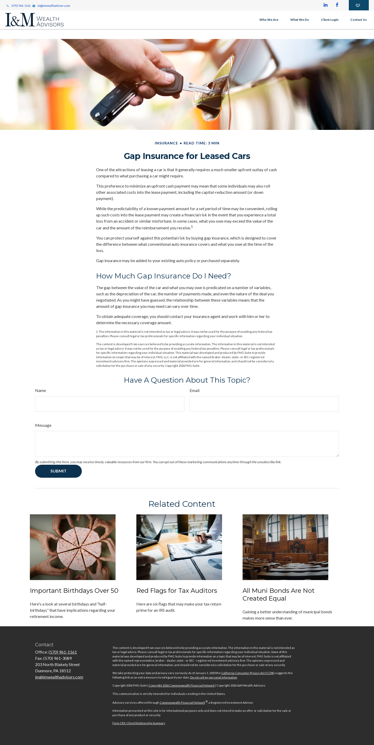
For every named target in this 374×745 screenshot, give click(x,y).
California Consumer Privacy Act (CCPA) (248, 673)
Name (40, 390)
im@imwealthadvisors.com (51, 5)
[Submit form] (58, 471)
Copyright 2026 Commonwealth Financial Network (182, 685)
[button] (268, 19)
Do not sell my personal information (213, 677)
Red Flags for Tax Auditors (176, 590)
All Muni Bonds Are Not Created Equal (279, 594)
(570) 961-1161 (18, 5)
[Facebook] (337, 5)
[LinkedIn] (325, 5)
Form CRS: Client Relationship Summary (138, 723)
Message (43, 425)
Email (194, 390)
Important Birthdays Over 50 (74, 590)
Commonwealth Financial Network (182, 702)
